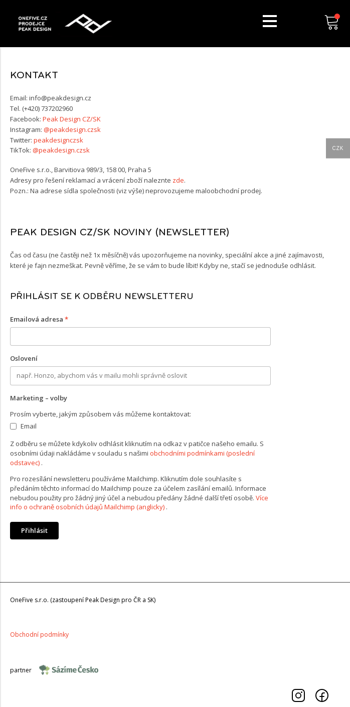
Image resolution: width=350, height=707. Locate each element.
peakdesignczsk (58, 140)
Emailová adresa (39, 319)
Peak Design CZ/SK (72, 118)
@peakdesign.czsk (72, 129)
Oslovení (24, 358)
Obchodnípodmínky (39, 634)
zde (178, 180)
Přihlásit (34, 530)
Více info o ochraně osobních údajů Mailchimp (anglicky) (139, 502)
